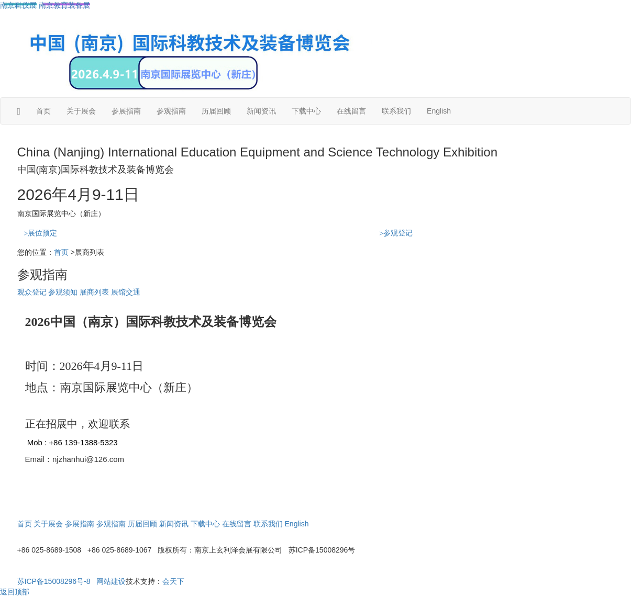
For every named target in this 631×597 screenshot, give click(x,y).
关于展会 (81, 111)
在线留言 (351, 111)
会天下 (173, 581)
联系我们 (396, 111)
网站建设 (111, 581)
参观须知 (63, 292)
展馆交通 (125, 292)
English (439, 111)
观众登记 (32, 292)
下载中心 (306, 111)
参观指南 (171, 111)
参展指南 (126, 111)
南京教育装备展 (64, 5)
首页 (43, 111)
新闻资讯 (261, 111)
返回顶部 (14, 592)
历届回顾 (216, 111)
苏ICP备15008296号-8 (54, 581)
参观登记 (396, 233)
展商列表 (94, 292)
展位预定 (41, 233)
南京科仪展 (18, 5)
